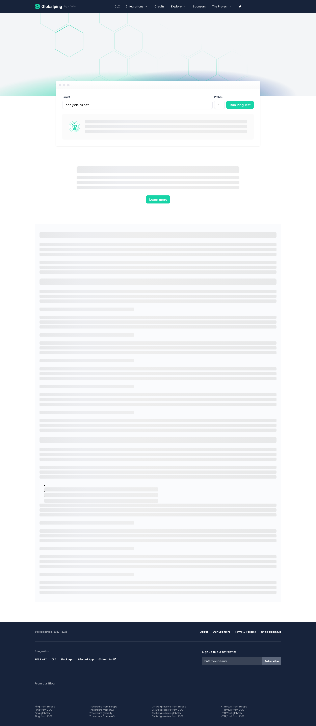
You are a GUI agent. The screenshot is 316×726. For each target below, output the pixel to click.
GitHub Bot (107, 659)
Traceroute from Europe (103, 706)
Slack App (67, 659)
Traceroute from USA (101, 709)
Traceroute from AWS (101, 716)
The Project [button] (222, 6)
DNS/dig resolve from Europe (169, 706)
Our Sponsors (221, 631)
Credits (159, 6)
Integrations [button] (137, 6)
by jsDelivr (70, 6)
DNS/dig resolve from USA (167, 709)
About (204, 631)
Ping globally (42, 713)
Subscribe (271, 661)
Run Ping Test (240, 105)
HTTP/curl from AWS (232, 716)
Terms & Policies (245, 631)
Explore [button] (178, 6)
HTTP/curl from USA (232, 709)
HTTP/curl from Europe (233, 706)
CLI (117, 6)
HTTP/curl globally (231, 713)
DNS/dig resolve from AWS (167, 716)
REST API (41, 659)
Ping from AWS (43, 716)
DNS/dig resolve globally (166, 713)
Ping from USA (43, 709)
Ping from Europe (45, 706)
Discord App (86, 659)
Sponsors (199, 6)
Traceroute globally (100, 713)
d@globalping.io (271, 631)
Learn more (158, 199)
